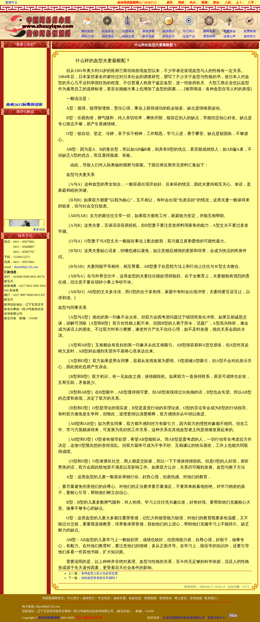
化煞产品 (189, 36)
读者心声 (229, 36)
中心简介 (189, 31)
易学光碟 (148, 36)
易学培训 (168, 36)
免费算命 (229, 31)
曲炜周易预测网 (49, 617)
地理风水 (128, 31)
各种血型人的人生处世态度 (99, 573)
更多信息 (39, 229)
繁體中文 (11, 2)
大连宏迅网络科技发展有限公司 (183, 617)
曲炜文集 (128, 36)
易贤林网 (209, 36)
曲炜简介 (168, 31)
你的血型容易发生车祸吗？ (99, 578)
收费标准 (250, 31)
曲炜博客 (148, 31)
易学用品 (108, 36)
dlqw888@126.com (26, 267)
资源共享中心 (216, 617)
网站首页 (88, 31)
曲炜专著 (209, 31)
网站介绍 (88, 36)
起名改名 (108, 31)
